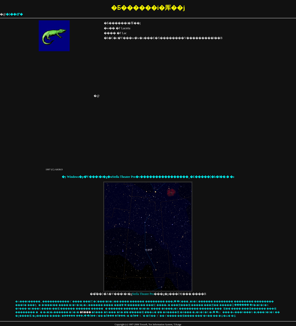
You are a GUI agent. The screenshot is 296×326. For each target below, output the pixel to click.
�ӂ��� (186, 312)
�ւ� (212, 312)
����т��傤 (50, 308)
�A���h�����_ (28, 301)
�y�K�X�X (200, 312)
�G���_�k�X (187, 301)
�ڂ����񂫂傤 (23, 315)
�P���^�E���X (28, 308)
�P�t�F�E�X (259, 305)
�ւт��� (223, 312)
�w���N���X (241, 312)
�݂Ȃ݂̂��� (108, 315)
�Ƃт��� (110, 312)
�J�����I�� (134, 305)
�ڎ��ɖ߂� (14, 14)
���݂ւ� (170, 301)
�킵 (233, 315)
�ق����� (40, 315)
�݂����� (68, 315)
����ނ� (163, 305)
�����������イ (57, 301)
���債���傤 (180, 305)
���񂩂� (218, 308)
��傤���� (185, 315)
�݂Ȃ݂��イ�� (95, 315)
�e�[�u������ (55, 312)
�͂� (126, 312)
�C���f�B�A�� (106, 301)
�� (277, 312)
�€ (140, 315)
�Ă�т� (74, 312)
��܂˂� (143, 315)
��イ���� (168, 315)
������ (99, 308)
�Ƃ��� (97, 312)
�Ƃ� (120, 312)
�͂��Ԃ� (150, 312)
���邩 (88, 301)
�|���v (55, 315)
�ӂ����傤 (171, 312)
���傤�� (226, 308)
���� (77, 301)
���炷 (151, 305)
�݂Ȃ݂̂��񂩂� (134, 315)
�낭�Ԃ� (224, 315)
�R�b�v (144, 308)
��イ (157, 315)
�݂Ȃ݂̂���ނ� (122, 315)
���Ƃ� (21, 305)
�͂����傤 (136, 312)
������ (137, 301)
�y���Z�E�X (264, 312)
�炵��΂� (151, 315)
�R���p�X (169, 308)
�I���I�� (50, 305)
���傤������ (253, 308)
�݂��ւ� (81, 315)
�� (39, 312)
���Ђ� (34, 305)
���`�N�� (203, 315)
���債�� (211, 305)
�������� (155, 301)
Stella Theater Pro (143, 293)
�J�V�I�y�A (78, 305)
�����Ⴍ (226, 305)
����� (197, 305)
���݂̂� (119, 305)
